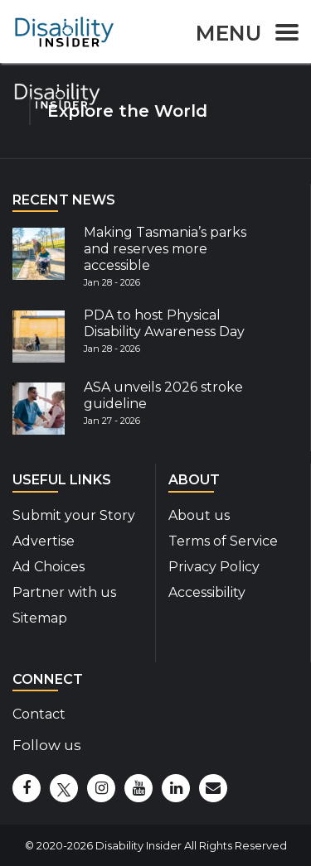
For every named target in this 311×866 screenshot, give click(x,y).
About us (199, 515)
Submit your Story (73, 515)
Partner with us (64, 592)
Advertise (43, 541)
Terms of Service (223, 541)
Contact (39, 714)
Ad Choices (48, 567)
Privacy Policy (214, 567)
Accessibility (206, 592)
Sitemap (39, 618)
